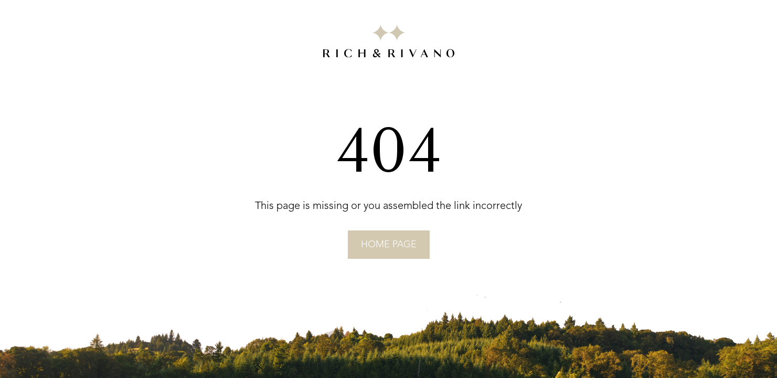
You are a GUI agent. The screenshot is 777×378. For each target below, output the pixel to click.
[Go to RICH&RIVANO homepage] (388, 43)
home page (389, 244)
